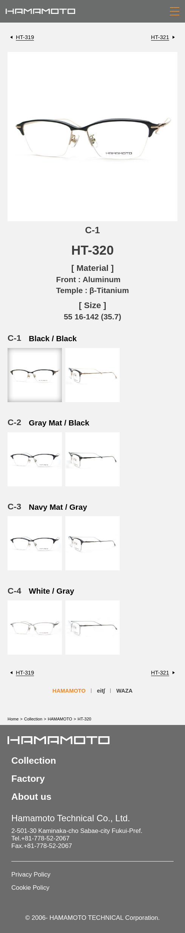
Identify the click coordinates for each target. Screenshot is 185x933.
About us (31, 797)
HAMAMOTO (69, 691)
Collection (33, 719)
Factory (28, 778)
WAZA (124, 691)
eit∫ (101, 691)
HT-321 (160, 37)
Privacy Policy (31, 874)
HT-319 (25, 37)
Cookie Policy (30, 887)
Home (13, 719)
